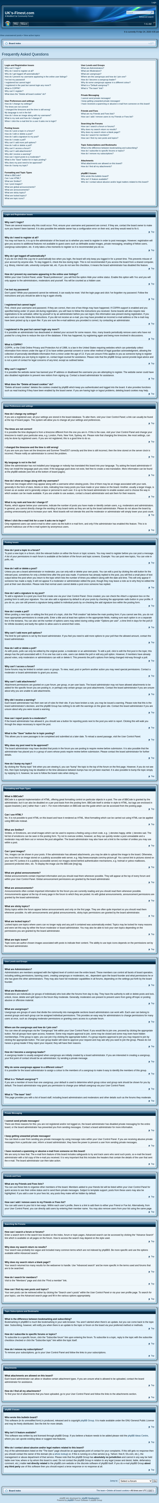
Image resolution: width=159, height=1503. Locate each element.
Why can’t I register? (14, 91)
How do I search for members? (95, 135)
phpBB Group (87, 1420)
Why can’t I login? (13, 68)
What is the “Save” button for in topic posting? (25, 160)
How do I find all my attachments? (96, 166)
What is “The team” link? (92, 88)
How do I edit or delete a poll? (18, 145)
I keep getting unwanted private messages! (100, 101)
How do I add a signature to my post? (22, 137)
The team (101, 1490)
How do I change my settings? (18, 104)
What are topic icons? (15, 198)
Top (152, 232)
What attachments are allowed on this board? (101, 163)
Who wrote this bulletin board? (95, 176)
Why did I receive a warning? (18, 154)
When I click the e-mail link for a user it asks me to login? (30, 121)
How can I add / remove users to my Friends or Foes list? (107, 117)
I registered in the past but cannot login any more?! (28, 85)
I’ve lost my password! (15, 80)
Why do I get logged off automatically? (22, 74)
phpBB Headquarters (90, 1498)
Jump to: (114, 1480)
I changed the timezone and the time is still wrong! (27, 109)
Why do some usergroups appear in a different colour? (106, 82)
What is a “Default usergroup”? (95, 85)
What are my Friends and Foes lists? (97, 114)
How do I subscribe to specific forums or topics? (103, 151)
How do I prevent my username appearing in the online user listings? (36, 77)
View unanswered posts (11, 35)
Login (154, 2)
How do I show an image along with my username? (28, 115)
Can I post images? (13, 184)
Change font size (151, 43)
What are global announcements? (20, 187)
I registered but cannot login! (18, 82)
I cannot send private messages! (96, 98)
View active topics (32, 35)
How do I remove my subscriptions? (97, 153)
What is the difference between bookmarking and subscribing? (109, 148)
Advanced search (146, 17)
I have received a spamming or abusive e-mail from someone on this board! (115, 104)
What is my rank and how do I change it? (23, 118)
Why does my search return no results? (99, 129)
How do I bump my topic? (16, 165)
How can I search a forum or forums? (98, 126)
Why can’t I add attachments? (18, 151)
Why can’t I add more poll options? (20, 142)
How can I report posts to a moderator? (22, 157)
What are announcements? (17, 190)
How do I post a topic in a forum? (20, 131)
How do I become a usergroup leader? (98, 80)
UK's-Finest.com (19, 13)
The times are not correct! (16, 107)
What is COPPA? (12, 88)
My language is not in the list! (18, 112)
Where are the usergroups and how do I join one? (103, 77)
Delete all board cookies (118, 1490)
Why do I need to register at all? (19, 71)
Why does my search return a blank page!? (100, 132)
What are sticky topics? (15, 192)
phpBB (70, 1500)
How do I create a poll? (15, 140)
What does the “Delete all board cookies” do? (25, 94)
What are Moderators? (91, 71)
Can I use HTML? (13, 178)
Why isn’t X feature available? (94, 179)
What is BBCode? (13, 175)
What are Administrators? (92, 68)
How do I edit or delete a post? (19, 134)
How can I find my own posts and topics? (99, 138)
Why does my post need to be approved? (23, 163)
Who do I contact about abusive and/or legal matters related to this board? (115, 182)
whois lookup (60, 1454)
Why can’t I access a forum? (17, 148)
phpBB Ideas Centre (138, 1435)
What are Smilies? (13, 181)
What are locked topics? (16, 195)
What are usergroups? (91, 74)
